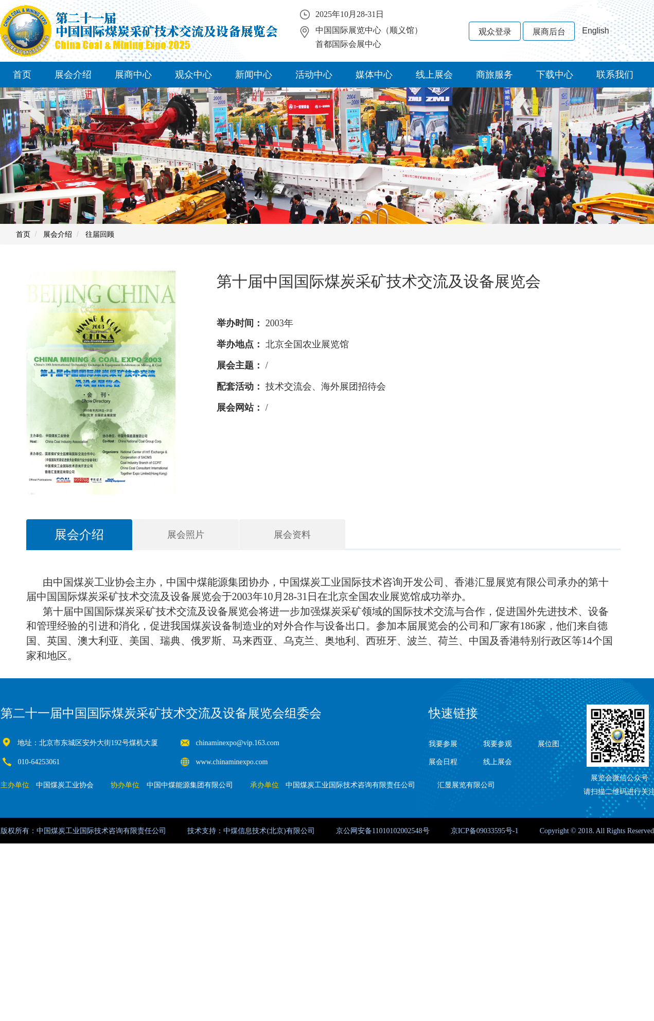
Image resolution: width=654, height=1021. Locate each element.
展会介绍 (73, 74)
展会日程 (443, 762)
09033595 (490, 831)
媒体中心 (374, 74)
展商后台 (549, 31)
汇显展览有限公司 (466, 785)
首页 (22, 74)
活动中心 (313, 74)
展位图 (548, 744)
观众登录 (495, 31)
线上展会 (434, 74)
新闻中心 (253, 74)
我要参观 (497, 744)
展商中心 (133, 74)
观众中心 (193, 74)
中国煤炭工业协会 (65, 785)
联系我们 (614, 74)
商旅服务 (494, 74)
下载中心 (554, 74)
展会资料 (292, 535)
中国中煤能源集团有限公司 (190, 785)
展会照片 (185, 535)
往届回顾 (99, 234)
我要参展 (443, 744)
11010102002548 (397, 831)
